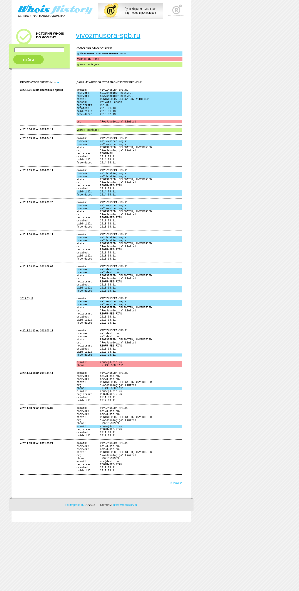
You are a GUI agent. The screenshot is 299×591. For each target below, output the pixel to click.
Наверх (176, 552)
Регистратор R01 (75, 574)
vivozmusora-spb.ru (108, 35)
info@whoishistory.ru (125, 574)
